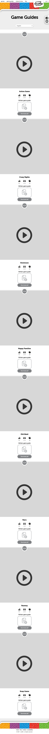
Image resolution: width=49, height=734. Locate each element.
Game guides (10, 1)
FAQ (26, 1)
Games (3, 1)
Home (17, 729)
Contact (24, 729)
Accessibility (30, 729)
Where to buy (19, 1)
